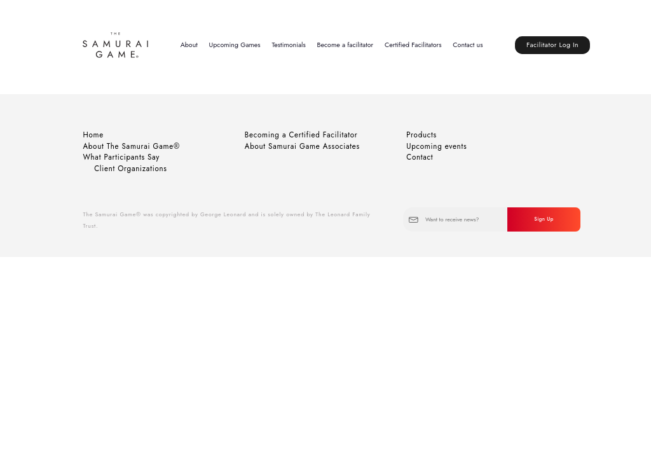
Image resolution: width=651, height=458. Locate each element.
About (189, 45)
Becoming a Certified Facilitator (301, 135)
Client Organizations (130, 168)
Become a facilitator (345, 45)
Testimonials (288, 45)
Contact (419, 157)
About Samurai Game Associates (302, 146)
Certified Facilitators (413, 45)
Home (93, 135)
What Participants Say (121, 157)
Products (421, 135)
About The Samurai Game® (131, 146)
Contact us (468, 45)
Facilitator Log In (552, 45)
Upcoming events (436, 146)
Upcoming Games (235, 45)
